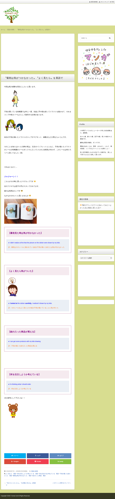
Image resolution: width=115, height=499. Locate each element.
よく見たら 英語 (11, 473)
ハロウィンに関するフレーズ (61, 483)
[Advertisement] (71, 14)
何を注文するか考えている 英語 (49, 473)
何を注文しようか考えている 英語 (27, 473)
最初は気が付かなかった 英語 (22, 475)
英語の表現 (34, 471)
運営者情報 (94, 2)
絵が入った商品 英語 (39, 475)
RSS (113, 2)
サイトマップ (105, 2)
